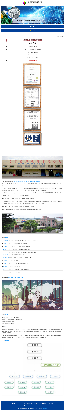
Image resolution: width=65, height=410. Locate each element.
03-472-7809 (34, 403)
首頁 (58, 36)
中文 (30, 30)
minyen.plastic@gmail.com (35, 406)
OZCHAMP (44, 408)
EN (34, 30)
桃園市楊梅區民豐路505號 (19, 403)
